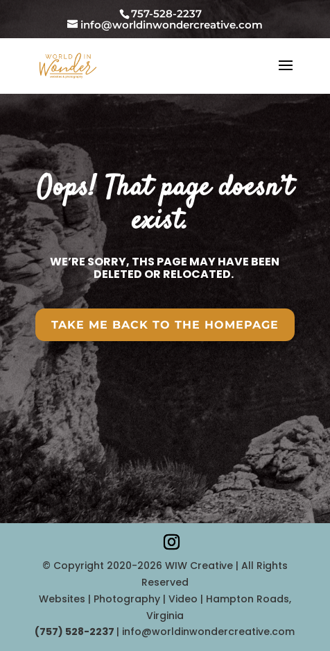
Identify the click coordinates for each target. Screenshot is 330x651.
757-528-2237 (166, 13)
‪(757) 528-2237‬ (75, 631)
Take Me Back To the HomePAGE (165, 324)
